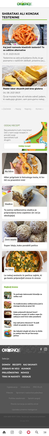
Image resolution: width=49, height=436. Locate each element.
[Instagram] (45, 349)
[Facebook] (41, 349)
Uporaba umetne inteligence (24, 409)
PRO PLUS (37, 387)
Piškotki (9, 393)
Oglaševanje (12, 387)
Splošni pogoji (34, 398)
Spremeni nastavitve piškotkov (29, 393)
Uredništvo (25, 387)
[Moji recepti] (29, 432)
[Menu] (45, 432)
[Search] (4, 432)
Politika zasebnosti (17, 398)
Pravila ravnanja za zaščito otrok (24, 404)
